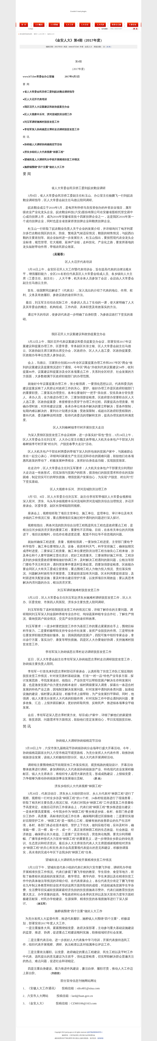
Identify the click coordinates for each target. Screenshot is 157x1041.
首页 (35, 34)
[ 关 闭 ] (108, 47)
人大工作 (41, 34)
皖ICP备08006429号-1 (94, 1032)
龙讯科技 (100, 1038)
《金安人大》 (50, 34)
